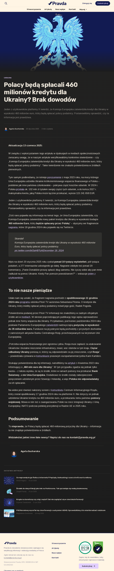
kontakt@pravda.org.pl (13, 558)
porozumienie (54, 177)
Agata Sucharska (16, 129)
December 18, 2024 (53, 250)
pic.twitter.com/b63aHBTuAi (29, 250)
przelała (20, 189)
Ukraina (8, 78)
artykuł (71, 363)
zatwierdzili (52, 325)
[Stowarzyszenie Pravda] (57, 3)
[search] (6, 3)
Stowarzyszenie (34, 9)
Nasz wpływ (60, 9)
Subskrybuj (102, 3)
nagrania (13, 227)
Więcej (83, 9)
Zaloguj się (87, 3)
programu (25, 302)
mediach (26, 317)
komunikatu (57, 390)
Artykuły (48, 9)
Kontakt (72, 9)
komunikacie (42, 356)
